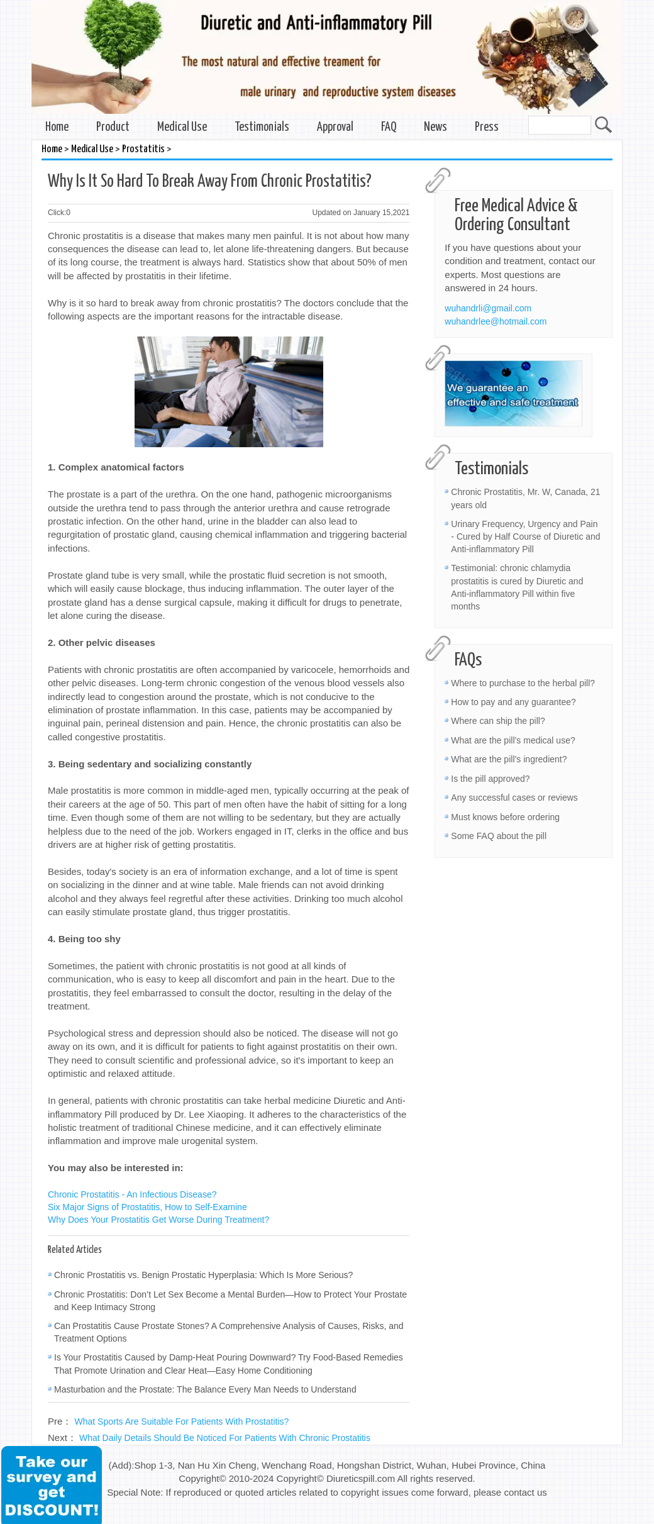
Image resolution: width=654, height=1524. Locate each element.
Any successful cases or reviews (514, 798)
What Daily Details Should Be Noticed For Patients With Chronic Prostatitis (224, 1438)
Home (57, 127)
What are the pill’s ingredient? (509, 759)
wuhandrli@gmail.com (488, 308)
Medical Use (182, 127)
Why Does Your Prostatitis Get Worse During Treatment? (158, 1220)
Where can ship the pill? (498, 721)
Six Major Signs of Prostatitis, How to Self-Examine (147, 1207)
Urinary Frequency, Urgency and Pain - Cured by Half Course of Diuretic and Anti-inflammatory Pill (525, 536)
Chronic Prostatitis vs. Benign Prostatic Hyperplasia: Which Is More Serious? (203, 1275)
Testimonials (262, 127)
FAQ (388, 127)
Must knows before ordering (505, 817)
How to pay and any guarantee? (513, 702)
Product (113, 127)
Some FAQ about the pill (498, 836)
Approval (335, 127)
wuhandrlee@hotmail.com (495, 321)
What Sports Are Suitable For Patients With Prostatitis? (182, 1421)
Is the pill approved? (490, 779)
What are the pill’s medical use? (513, 740)
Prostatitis (143, 149)
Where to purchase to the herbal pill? (523, 683)
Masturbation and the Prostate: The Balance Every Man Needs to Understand (205, 1389)
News (435, 127)
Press (487, 127)
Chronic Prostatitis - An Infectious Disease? (132, 1194)
